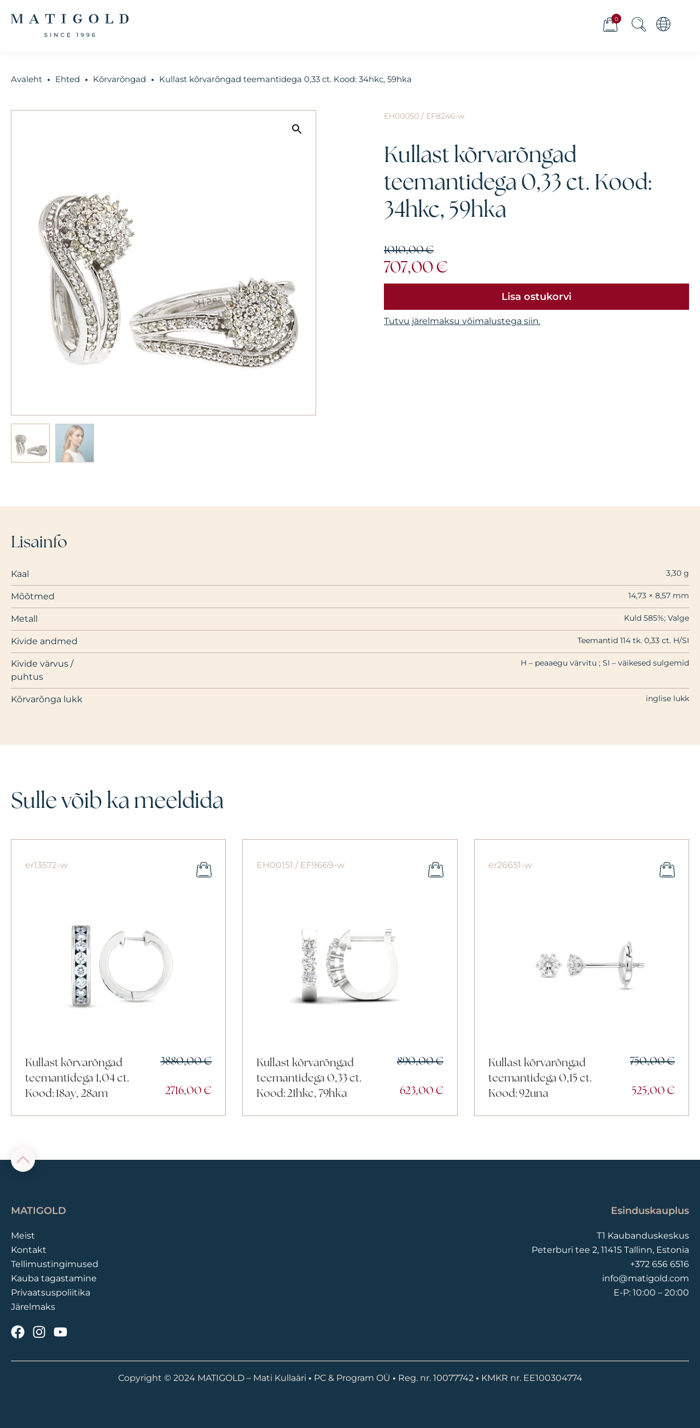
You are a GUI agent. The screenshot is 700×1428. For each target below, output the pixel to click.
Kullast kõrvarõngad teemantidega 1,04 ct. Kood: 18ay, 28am (77, 1079)
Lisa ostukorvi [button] (204, 869)
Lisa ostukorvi (536, 297)
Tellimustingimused (54, 1264)
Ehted (67, 79)
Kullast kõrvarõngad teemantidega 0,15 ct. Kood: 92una (540, 1079)
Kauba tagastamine (54, 1278)
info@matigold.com (645, 1278)
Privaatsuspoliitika (50, 1292)
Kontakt (28, 1250)
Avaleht (26, 79)
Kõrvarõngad (119, 79)
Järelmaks (33, 1307)
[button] (297, 129)
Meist (23, 1235)
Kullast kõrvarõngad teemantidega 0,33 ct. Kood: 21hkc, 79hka (308, 1079)
